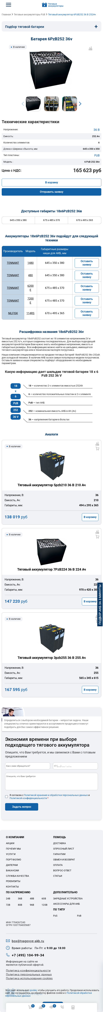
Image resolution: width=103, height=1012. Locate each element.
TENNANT (13, 263)
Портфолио (13, 859)
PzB (97, 155)
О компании (15, 837)
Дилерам (12, 865)
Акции (10, 843)
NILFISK (13, 313)
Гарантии (59, 854)
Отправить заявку (51, 191)
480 (30, 275)
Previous (23, 104)
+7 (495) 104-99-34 (28, 955)
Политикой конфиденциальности (28, 798)
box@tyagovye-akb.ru (28, 941)
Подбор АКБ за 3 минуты (100, 605)
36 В (97, 129)
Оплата (58, 865)
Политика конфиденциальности (28, 970)
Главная (6, 14)
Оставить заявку (87, 263)
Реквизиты (13, 881)
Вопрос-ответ (62, 870)
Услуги (11, 854)
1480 (30, 263)
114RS (30, 313)
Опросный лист (63, 848)
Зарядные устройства (68, 898)
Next (80, 104)
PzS (55, 915)
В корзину (51, 182)
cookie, (33, 990)
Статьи (57, 876)
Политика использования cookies (29, 978)
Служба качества (17, 876)
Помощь (59, 837)
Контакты (12, 886)
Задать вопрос (21, 806)
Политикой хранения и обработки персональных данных (56, 795)
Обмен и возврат (64, 859)
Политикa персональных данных (29, 974)
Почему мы (13, 848)
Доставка (59, 843)
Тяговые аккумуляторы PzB (29, 14)
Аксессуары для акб (66, 903)
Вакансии (12, 870)
